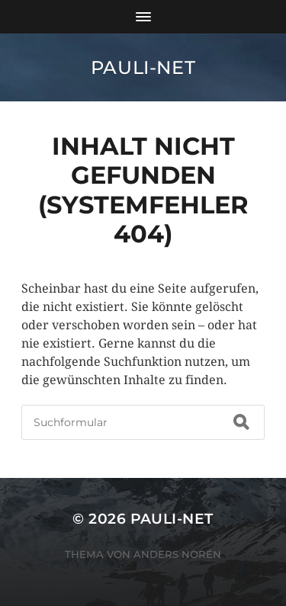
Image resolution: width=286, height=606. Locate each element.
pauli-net (143, 67)
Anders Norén (177, 554)
